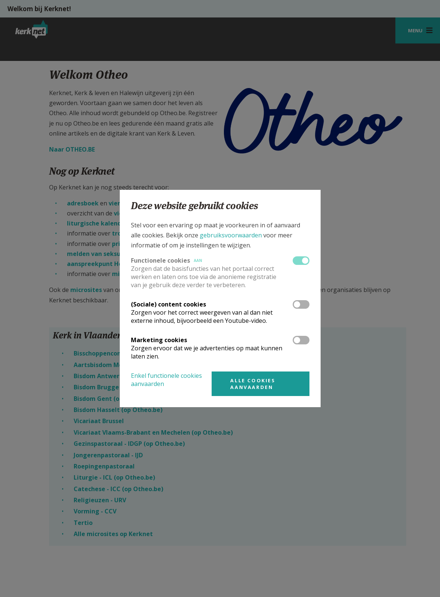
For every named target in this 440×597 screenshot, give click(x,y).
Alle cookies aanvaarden (252, 383)
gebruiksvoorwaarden (231, 235)
